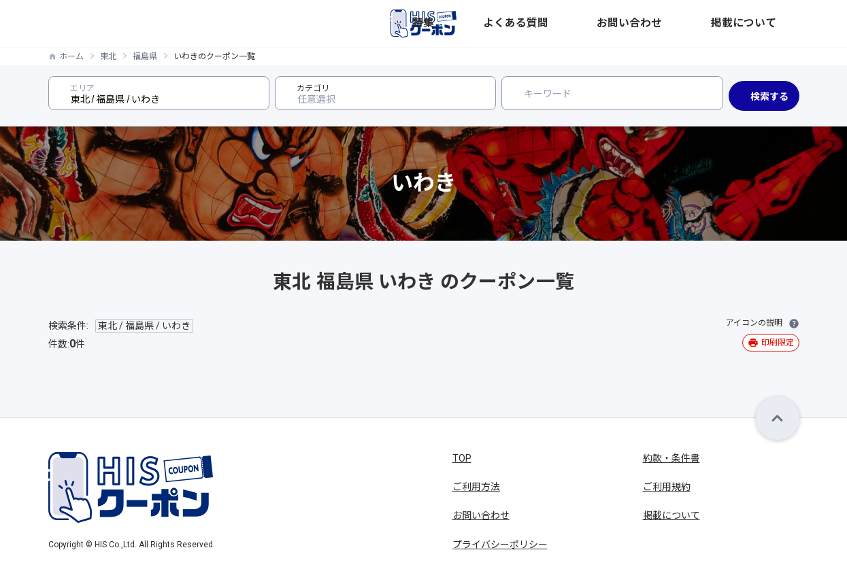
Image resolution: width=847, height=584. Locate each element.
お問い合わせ (697, 23)
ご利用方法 (476, 486)
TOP (461, 458)
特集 (569, 23)
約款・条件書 (671, 458)
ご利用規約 (667, 486)
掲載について (770, 23)
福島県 (145, 56)
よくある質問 (623, 23)
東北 (108, 56)
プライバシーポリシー (500, 544)
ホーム (71, 56)
